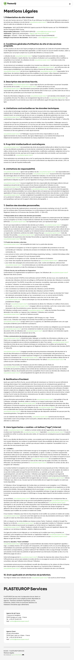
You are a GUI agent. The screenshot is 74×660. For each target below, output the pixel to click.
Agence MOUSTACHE (18, 654)
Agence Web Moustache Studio (39, 33)
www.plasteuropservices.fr (38, 22)
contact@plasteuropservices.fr (46, 31)
